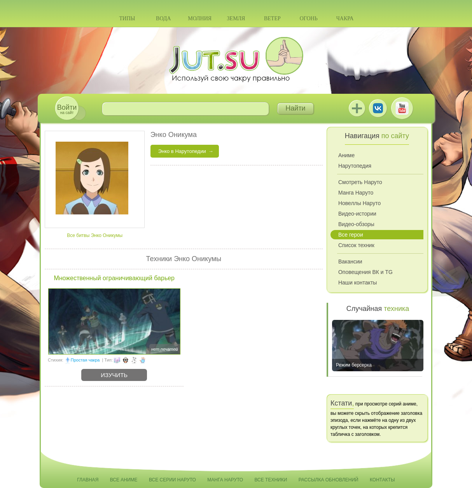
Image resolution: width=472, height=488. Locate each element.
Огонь (309, 18)
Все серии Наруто (172, 480)
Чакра (345, 18)
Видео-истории (357, 214)
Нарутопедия (354, 166)
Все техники (270, 480)
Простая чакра (85, 360)
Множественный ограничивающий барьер (114, 278)
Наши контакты (357, 282)
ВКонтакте (378, 108)
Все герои (350, 235)
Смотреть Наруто (360, 182)
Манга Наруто (355, 193)
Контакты (382, 480)
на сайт (67, 109)
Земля (236, 18)
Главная (87, 480)
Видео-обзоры (356, 224)
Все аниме (124, 480)
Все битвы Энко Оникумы (94, 235)
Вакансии (350, 261)
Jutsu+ (357, 108)
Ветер (272, 18)
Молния (200, 18)
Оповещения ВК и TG (365, 272)
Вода (163, 18)
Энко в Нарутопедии (182, 151)
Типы (127, 18)
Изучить (114, 375)
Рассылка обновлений (328, 480)
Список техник (356, 245)
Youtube (402, 108)
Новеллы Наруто (359, 203)
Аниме (346, 155)
